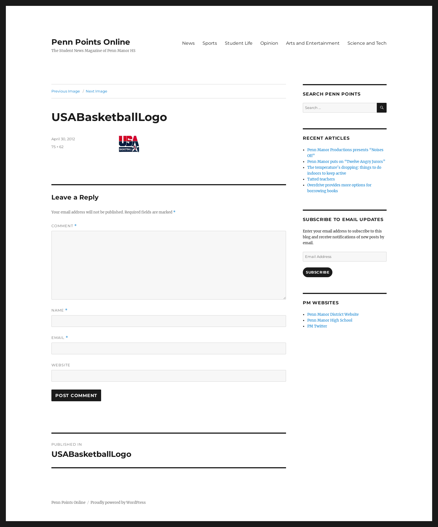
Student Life (239, 43)
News (188, 43)
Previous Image (65, 91)
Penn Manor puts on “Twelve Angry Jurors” (346, 161)
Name (59, 310)
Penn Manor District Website (333, 314)
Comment (64, 226)
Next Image (96, 91)
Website (60, 365)
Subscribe (317, 272)
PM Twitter (317, 326)
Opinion (269, 43)
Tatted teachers (321, 179)
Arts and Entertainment (313, 43)
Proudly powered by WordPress (118, 502)
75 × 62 (57, 146)
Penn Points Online (90, 42)
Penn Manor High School (329, 320)
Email (59, 337)
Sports (210, 43)
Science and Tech (367, 43)
